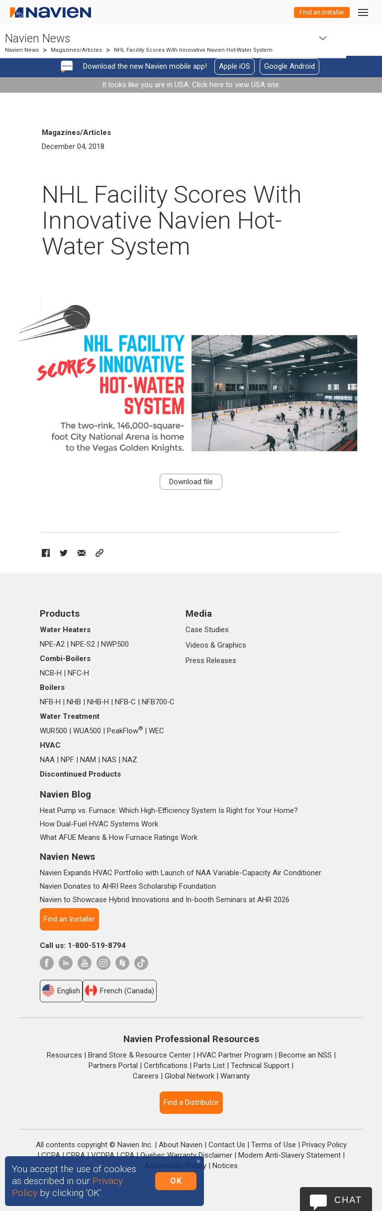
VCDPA (102, 1155)
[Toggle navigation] (363, 12)
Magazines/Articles (76, 50)
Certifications (166, 1065)
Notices (225, 1165)
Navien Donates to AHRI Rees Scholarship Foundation (128, 886)
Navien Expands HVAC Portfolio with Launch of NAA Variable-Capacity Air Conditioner (180, 872)
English (61, 990)
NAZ (129, 759)
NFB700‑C (158, 701)
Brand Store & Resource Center (139, 1055)
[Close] (198, 1161)
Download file (191, 481)
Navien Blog (65, 794)
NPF (67, 759)
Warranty (235, 1076)
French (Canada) (119, 990)
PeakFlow (125, 730)
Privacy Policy (324, 1144)
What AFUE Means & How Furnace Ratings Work (118, 837)
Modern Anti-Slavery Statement (289, 1155)
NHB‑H (98, 701)
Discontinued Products (80, 774)
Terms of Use (273, 1144)
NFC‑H (78, 673)
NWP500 (115, 644)
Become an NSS (305, 1055)
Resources (64, 1055)
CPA (127, 1155)
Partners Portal (113, 1065)
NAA (47, 759)
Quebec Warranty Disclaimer (186, 1155)
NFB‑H (50, 701)
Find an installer (321, 12)
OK (176, 1181)
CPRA (75, 1155)
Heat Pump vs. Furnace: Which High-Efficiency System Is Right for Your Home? (169, 810)
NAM (88, 759)
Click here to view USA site (235, 84)
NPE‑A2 (52, 644)
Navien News (37, 38)
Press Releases (211, 660)
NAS (109, 759)
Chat (348, 1200)
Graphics (231, 645)
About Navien (180, 1144)
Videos (197, 645)
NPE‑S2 (83, 644)
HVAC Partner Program (235, 1055)
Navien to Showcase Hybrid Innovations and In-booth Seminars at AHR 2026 (164, 899)
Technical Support (260, 1065)
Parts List (209, 1065)
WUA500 (87, 730)
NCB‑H (51, 673)
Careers (146, 1076)
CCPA (50, 1155)
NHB (74, 701)
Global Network (189, 1076)
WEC (156, 730)
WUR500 (53, 730)
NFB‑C (125, 701)
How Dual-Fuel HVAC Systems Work (99, 823)
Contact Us (226, 1144)
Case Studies (207, 629)
